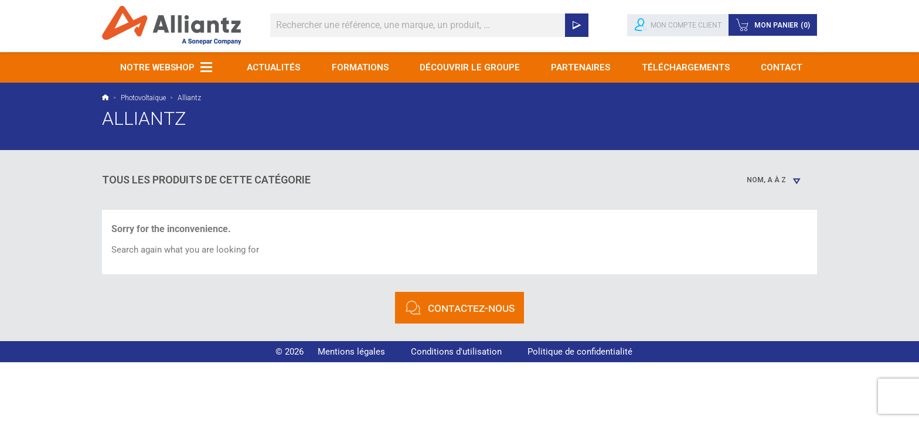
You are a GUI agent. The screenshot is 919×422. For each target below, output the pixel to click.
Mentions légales (351, 351)
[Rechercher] (429, 25)
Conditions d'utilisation (456, 351)
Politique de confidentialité (579, 351)
